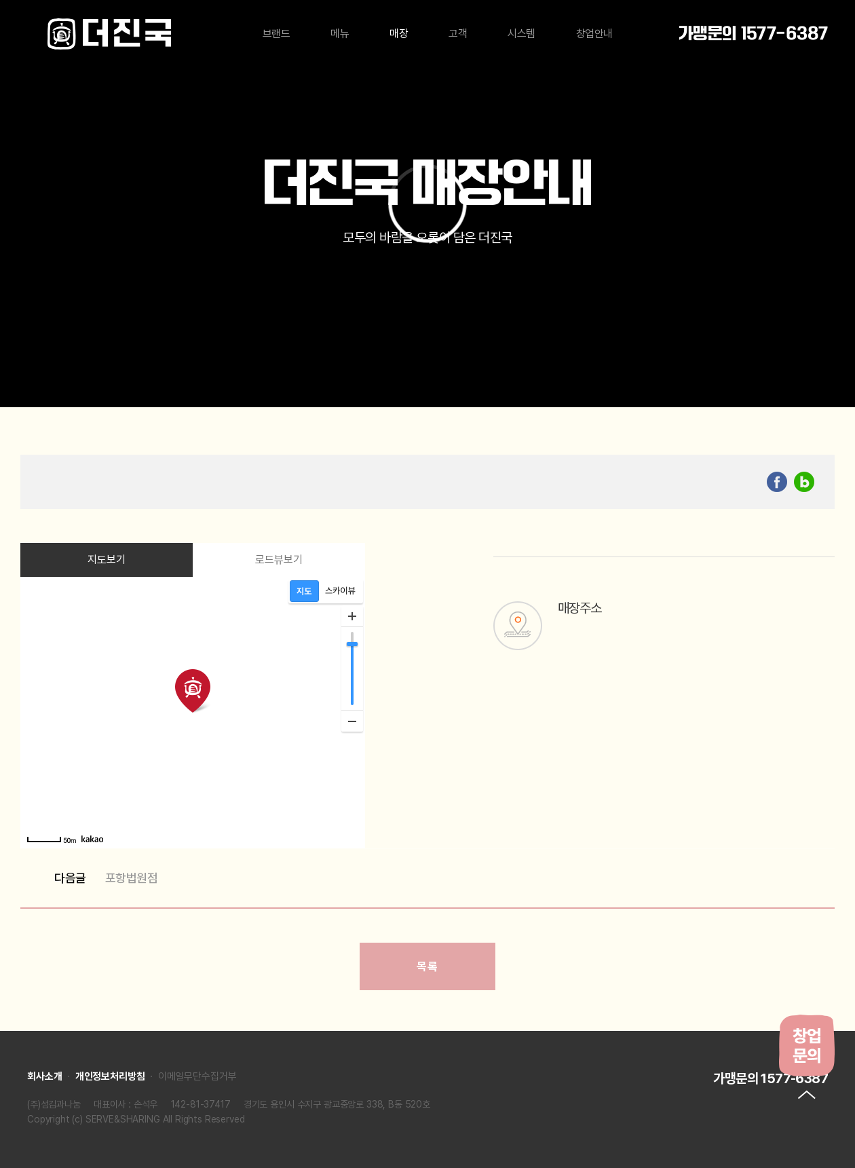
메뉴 (339, 33)
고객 (458, 33)
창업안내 (594, 33)
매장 (399, 33)
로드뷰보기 (279, 559)
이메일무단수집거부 (197, 1076)
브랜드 (276, 33)
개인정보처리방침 (110, 1076)
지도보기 (107, 559)
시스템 (521, 33)
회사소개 (44, 1076)
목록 (427, 966)
